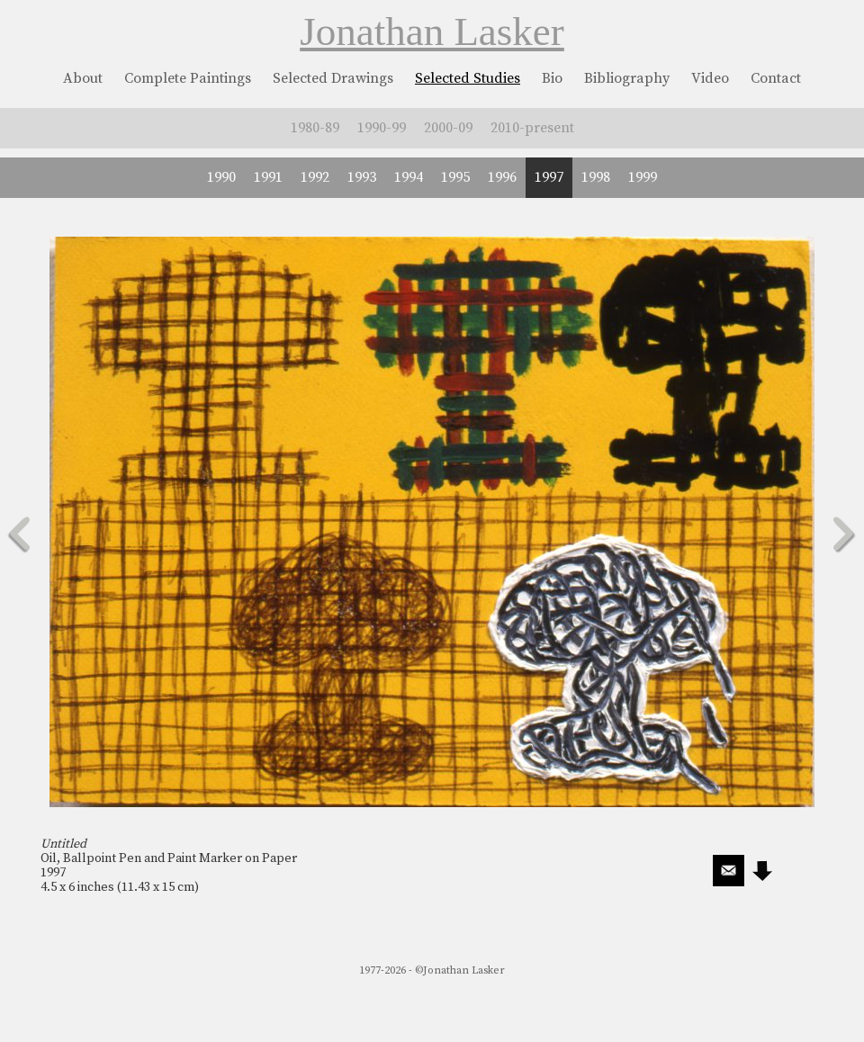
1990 (221, 177)
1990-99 (381, 128)
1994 (408, 177)
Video (710, 78)
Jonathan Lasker (432, 31)
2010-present (532, 128)
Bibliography (627, 78)
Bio (552, 78)
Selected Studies (467, 78)
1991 (268, 177)
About (83, 78)
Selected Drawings (333, 78)
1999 (642, 177)
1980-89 (315, 128)
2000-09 (448, 128)
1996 (502, 177)
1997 (549, 177)
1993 (361, 177)
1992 (315, 177)
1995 (455, 177)
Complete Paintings (187, 78)
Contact (776, 78)
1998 (595, 177)
